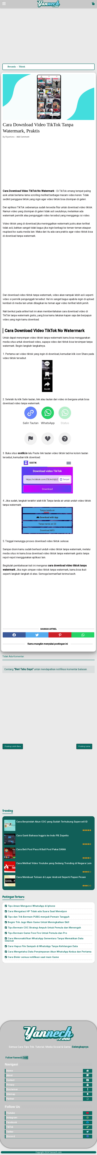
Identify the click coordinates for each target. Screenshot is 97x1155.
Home (9, 1070)
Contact (10, 1080)
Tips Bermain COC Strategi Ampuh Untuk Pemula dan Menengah (44, 927)
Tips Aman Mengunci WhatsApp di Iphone (31, 906)
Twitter (9, 1131)
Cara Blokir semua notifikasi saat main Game (33, 957)
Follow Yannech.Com (16, 1057)
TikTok (9, 1127)
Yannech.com (55, 1152)
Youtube (10, 1113)
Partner (10, 1098)
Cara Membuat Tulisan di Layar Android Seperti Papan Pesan (51, 877)
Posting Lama (84, 746)
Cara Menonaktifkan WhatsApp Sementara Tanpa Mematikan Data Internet (44, 939)
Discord (10, 1136)
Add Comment (22, 137)
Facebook (11, 1122)
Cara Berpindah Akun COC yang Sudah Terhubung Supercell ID (52, 821)
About (9, 1075)
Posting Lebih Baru (13, 746)
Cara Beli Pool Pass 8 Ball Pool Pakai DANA (41, 849)
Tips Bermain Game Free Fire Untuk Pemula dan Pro (37, 933)
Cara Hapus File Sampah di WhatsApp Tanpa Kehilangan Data (43, 946)
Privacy (10, 1084)
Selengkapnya (80, 1046)
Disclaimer (12, 1089)
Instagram (11, 1117)
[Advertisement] (48, 36)
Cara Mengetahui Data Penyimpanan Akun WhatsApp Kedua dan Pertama (49, 951)
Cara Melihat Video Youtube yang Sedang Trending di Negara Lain (54, 863)
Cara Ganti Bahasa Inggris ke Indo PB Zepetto (42, 835)
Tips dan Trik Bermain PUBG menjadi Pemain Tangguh (38, 916)
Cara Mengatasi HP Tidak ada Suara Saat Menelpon (37, 911)
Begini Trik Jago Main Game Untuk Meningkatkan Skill (38, 922)
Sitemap (10, 1094)
